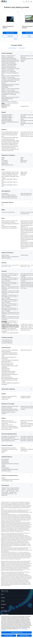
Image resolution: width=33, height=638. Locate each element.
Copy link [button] (22, 48)
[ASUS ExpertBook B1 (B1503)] (10, 27)
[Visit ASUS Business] (4, 590)
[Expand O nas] (31, 593)
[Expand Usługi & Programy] (31, 613)
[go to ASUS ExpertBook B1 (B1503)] (10, 19)
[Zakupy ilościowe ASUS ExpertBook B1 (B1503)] (10, 33)
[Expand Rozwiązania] (31, 603)
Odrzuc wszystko (9, 635)
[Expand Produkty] (31, 600)
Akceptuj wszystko (24, 635)
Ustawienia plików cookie (16, 632)
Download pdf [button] (12, 48)
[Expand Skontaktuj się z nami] (31, 610)
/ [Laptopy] (10, 590)
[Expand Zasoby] (31, 606)
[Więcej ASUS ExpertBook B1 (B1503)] (15, 39)
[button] (23, 1)
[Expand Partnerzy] (31, 596)
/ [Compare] (13, 590)
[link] (10, 36)
